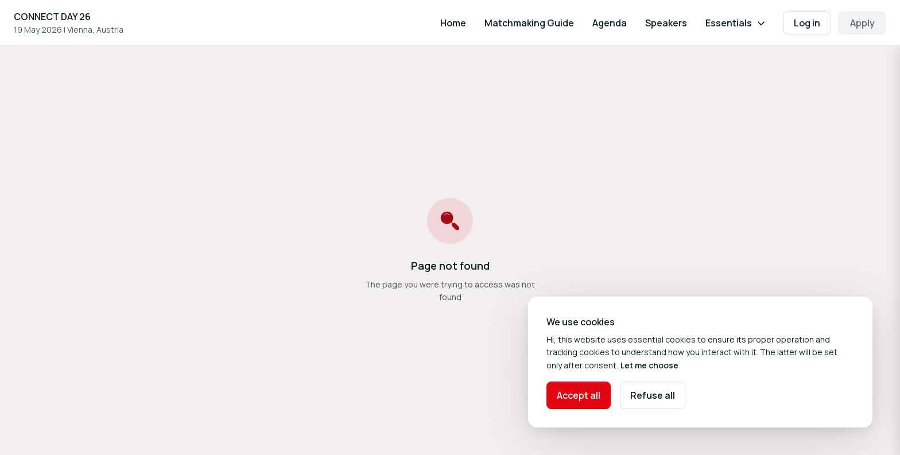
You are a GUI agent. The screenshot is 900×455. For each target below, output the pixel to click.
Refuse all (652, 395)
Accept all (578, 395)
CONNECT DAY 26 (52, 16)
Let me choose (649, 365)
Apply (862, 23)
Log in (807, 23)
